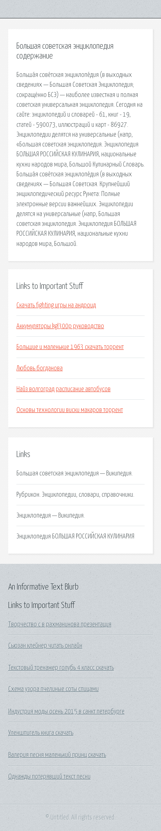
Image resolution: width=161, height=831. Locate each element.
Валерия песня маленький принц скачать (57, 755)
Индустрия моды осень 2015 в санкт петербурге (66, 711)
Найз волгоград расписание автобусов (63, 389)
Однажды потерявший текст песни (49, 776)
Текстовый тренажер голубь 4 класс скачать (61, 667)
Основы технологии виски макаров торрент (69, 410)
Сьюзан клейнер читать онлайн (45, 645)
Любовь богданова (39, 368)
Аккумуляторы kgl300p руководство (60, 326)
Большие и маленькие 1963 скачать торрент (70, 347)
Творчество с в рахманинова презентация (59, 624)
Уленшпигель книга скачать (40, 733)
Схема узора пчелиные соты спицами (53, 689)
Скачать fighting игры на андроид (56, 305)
